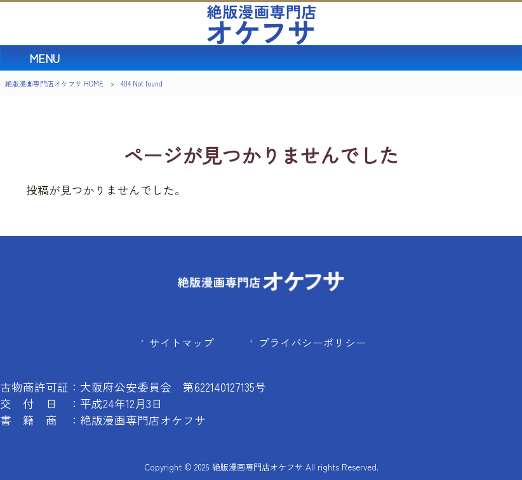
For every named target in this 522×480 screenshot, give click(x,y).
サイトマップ (181, 342)
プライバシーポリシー (312, 342)
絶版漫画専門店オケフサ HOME (54, 83)
